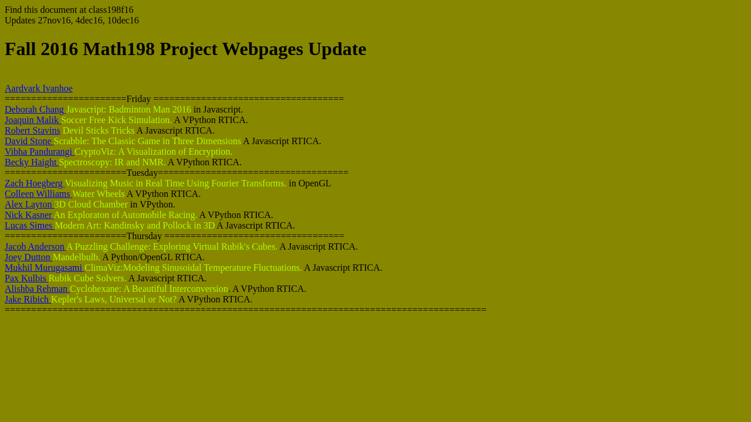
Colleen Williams (38, 194)
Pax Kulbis (27, 278)
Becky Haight (32, 162)
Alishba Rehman (37, 289)
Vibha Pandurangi (40, 151)
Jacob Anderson (35, 246)
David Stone (29, 141)
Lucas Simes (30, 225)
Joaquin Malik (33, 120)
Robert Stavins (32, 130)
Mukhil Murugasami (44, 268)
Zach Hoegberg (35, 183)
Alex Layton (29, 204)
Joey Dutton (29, 257)
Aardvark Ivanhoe (39, 88)
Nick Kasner (29, 215)
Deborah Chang (35, 109)
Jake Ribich (28, 299)
